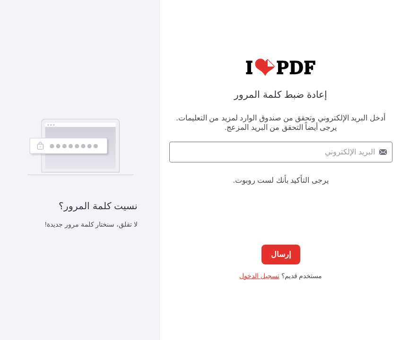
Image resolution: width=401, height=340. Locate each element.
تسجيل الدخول (259, 276)
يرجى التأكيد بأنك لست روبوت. (280, 180)
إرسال (281, 254)
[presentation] (281, 205)
